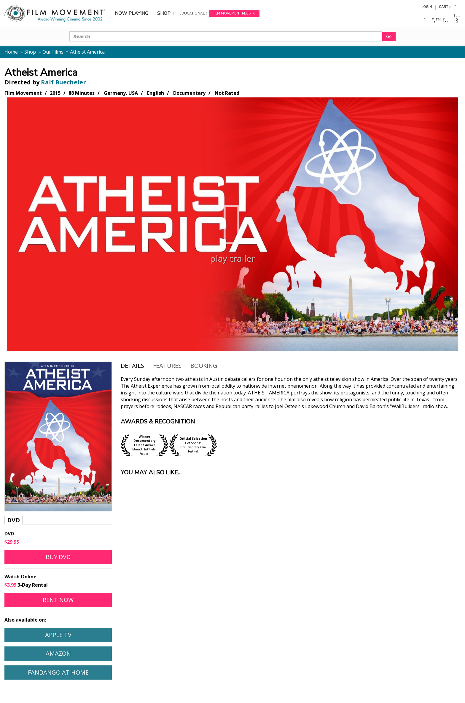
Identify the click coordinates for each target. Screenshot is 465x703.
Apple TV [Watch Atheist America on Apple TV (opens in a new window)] (58, 635)
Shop (166, 14)
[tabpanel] (58, 547)
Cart (443, 7)
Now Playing (131, 14)
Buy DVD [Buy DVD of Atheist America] (58, 557)
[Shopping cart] (452, 6)
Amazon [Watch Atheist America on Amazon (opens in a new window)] (58, 653)
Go (389, 36)
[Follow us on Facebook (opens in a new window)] (424, 20)
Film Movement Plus (231, 13)
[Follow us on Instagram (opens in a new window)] (446, 20)
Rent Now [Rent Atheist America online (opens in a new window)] (58, 600)
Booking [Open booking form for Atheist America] (203, 366)
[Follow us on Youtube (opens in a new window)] (457, 18)
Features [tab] (167, 366)
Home (11, 52)
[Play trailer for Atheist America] (232, 224)
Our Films (52, 52)
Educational (192, 15)
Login (426, 7)
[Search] (225, 36)
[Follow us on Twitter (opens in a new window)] (435, 20)
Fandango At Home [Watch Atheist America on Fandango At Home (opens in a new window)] (58, 672)
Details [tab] (132, 366)
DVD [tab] (13, 520)
